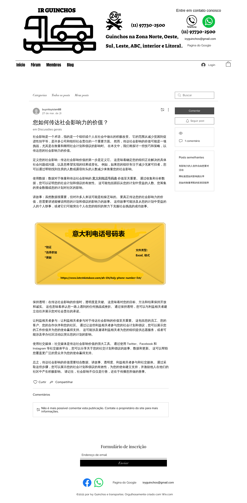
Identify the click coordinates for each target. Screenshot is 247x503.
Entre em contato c (192, 10)
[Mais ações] (166, 109)
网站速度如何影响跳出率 (191, 176)
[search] (194, 95)
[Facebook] (87, 482)
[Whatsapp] (98, 482)
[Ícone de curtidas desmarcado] (35, 382)
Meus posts (82, 95)
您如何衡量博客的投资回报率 (194, 182)
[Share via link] (61, 382)
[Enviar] (123, 463)
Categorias (40, 95)
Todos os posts (61, 95)
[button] (228, 64)
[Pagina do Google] (199, 45)
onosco (215, 10)
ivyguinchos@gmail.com (200, 38)
